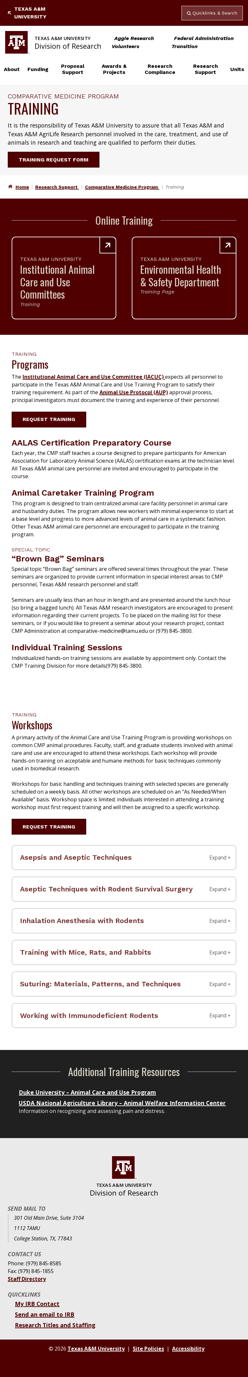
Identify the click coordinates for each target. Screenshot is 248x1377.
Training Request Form (57, 160)
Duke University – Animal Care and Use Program (87, 1092)
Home (22, 187)
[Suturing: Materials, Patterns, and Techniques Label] (124, 984)
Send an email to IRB (44, 1314)
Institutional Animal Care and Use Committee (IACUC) (94, 376)
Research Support (205, 69)
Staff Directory (27, 1278)
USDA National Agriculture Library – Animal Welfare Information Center (122, 1103)
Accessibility (188, 1348)
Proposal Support (72, 69)
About (12, 69)
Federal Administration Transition (202, 42)
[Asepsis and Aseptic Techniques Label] (124, 857)
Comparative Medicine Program (122, 187)
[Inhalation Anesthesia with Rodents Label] (124, 921)
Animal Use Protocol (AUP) (133, 392)
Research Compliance (160, 69)
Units (237, 69)
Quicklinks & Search (212, 12)
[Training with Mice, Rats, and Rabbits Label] (124, 952)
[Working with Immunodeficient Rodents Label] (124, 1016)
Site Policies (148, 1348)
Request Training (53, 419)
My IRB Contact (37, 1304)
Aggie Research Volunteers (133, 42)
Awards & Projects (114, 69)
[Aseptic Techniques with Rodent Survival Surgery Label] (124, 889)
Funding (37, 69)
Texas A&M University (27, 13)
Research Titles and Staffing (55, 1325)
